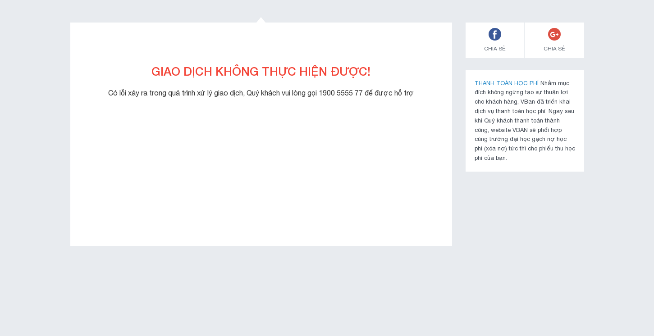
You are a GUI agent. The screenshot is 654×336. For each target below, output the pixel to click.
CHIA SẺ (495, 40)
